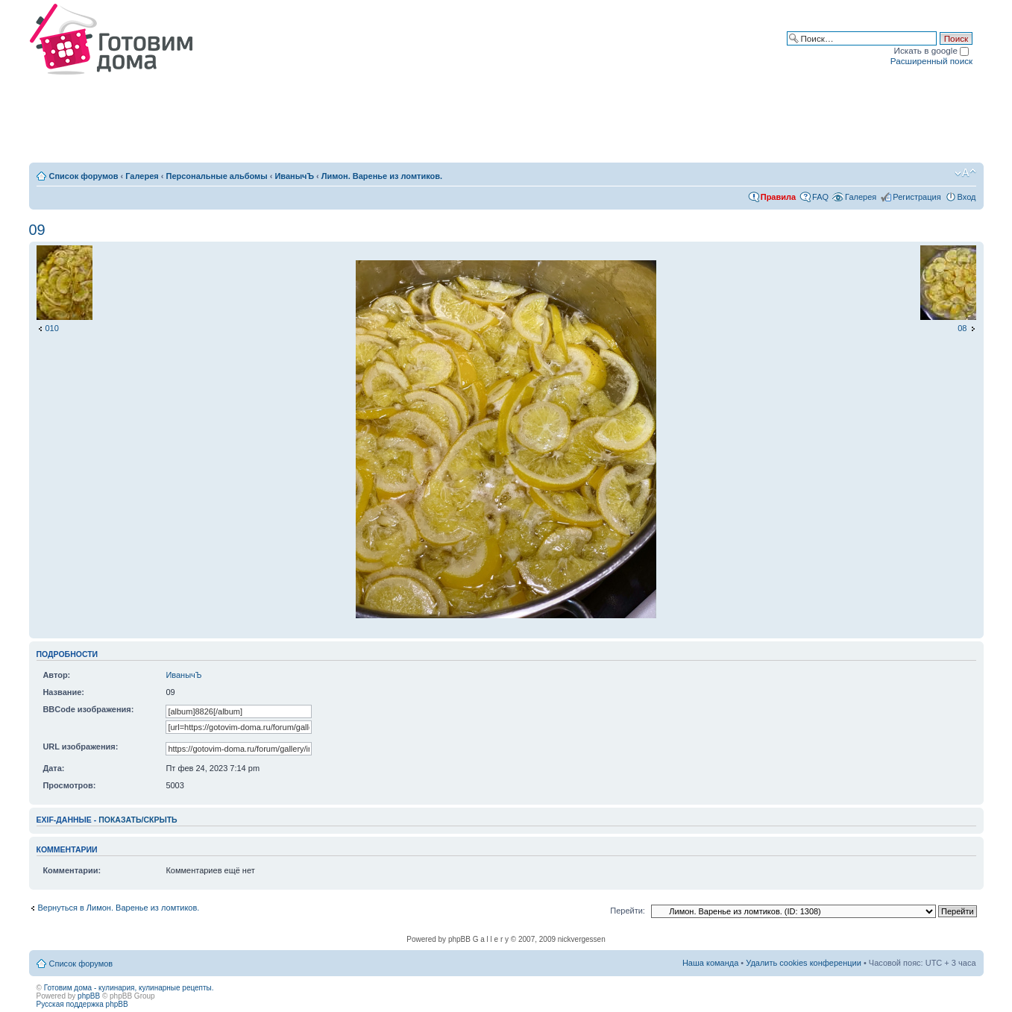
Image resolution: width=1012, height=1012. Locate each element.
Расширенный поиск (931, 61)
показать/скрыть (137, 819)
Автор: (56, 674)
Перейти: (627, 910)
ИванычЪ (294, 176)
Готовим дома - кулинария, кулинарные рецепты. (129, 988)
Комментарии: (72, 870)
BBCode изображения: (88, 709)
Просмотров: (69, 785)
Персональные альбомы (217, 176)
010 (52, 328)
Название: (63, 692)
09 (37, 229)
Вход (967, 196)
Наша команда (710, 962)
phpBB (89, 996)
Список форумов (84, 176)
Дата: (53, 768)
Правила (778, 196)
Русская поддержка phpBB (82, 1004)
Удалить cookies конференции (803, 962)
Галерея (141, 176)
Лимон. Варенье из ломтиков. (381, 176)
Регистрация (916, 196)
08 (962, 328)
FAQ (820, 196)
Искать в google (931, 50)
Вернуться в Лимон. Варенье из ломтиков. (119, 907)
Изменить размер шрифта (965, 173)
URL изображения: (80, 746)
